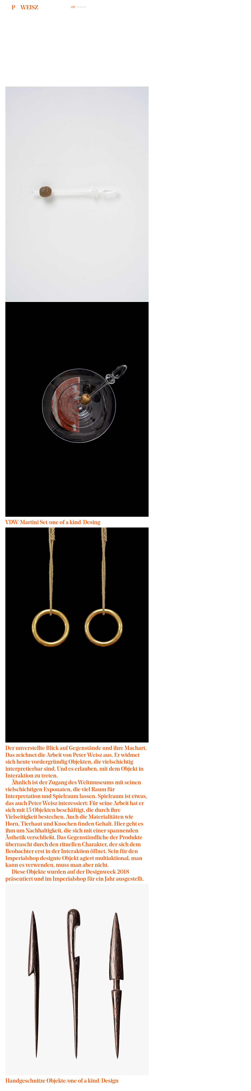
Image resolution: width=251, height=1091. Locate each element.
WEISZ (25, 8)
